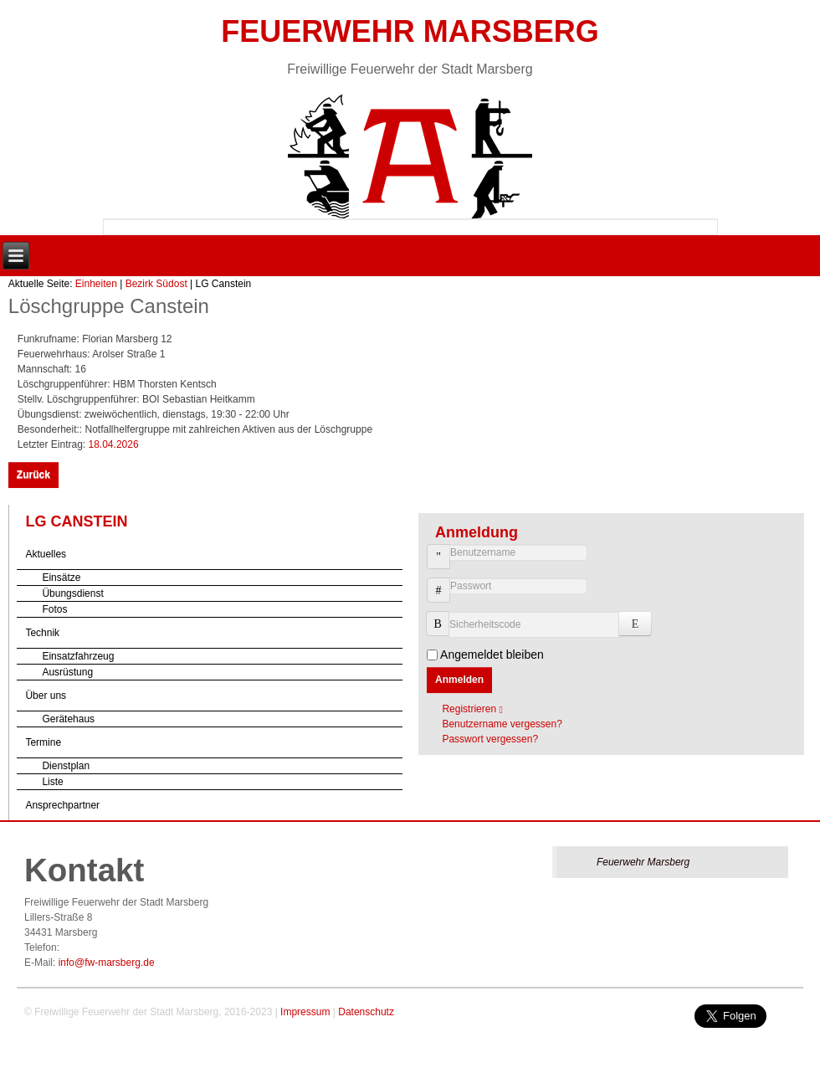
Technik (42, 633)
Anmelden (459, 679)
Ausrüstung (67, 672)
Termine (43, 742)
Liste (52, 782)
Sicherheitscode (443, 615)
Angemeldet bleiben (492, 654)
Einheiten (96, 284)
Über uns (45, 695)
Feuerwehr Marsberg (409, 31)
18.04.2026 (114, 444)
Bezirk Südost (156, 284)
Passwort (432, 598)
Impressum (305, 1012)
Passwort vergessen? (490, 739)
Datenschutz (366, 1012)
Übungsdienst (72, 593)
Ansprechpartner (62, 805)
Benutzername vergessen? (501, 724)
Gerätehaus (68, 719)
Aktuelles (45, 554)
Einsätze (61, 577)
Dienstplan (66, 766)
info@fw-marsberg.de (107, 962)
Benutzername (432, 565)
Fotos (54, 609)
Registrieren (476, 709)
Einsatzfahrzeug (78, 656)
